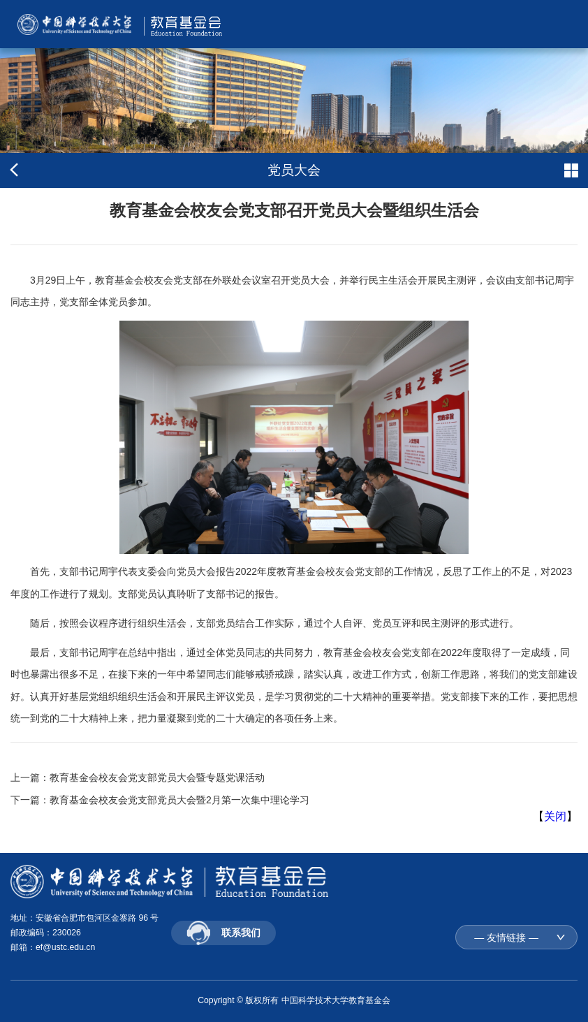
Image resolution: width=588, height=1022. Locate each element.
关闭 (555, 816)
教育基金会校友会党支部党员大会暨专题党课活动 (157, 777)
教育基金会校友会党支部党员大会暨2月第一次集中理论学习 (179, 799)
